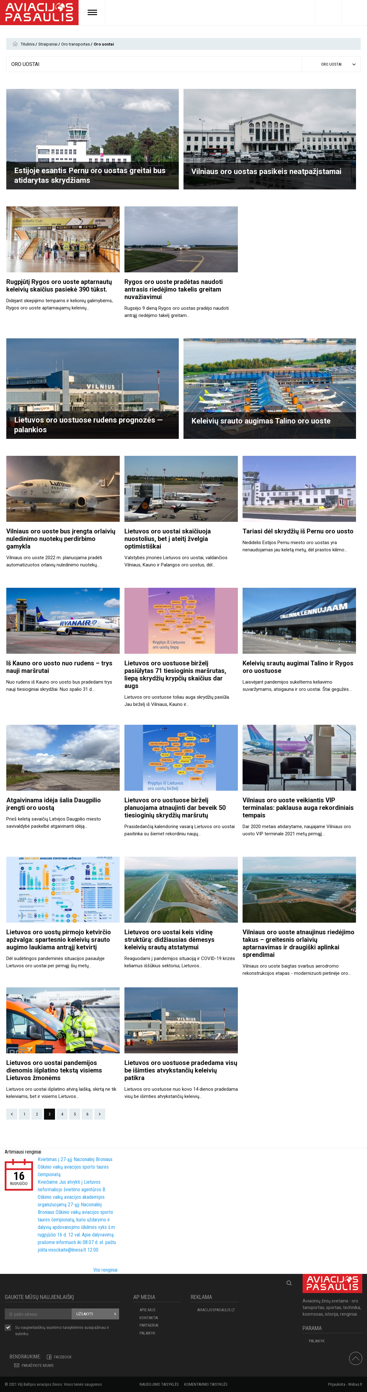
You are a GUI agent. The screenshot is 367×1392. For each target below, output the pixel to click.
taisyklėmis (73, 1327)
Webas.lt (355, 1384)
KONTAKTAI (149, 1317)
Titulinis (28, 44)
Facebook (63, 1357)
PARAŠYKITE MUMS (38, 1365)
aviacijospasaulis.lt (216, 1309)
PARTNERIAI (149, 1325)
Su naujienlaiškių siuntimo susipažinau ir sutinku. (62, 1330)
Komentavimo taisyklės (205, 1384)
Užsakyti (84, 1314)
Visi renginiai (105, 1270)
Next (99, 1114)
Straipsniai (48, 44)
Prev (11, 1114)
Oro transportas (76, 44)
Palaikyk (147, 1333)
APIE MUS (148, 1309)
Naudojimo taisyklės (159, 1384)
